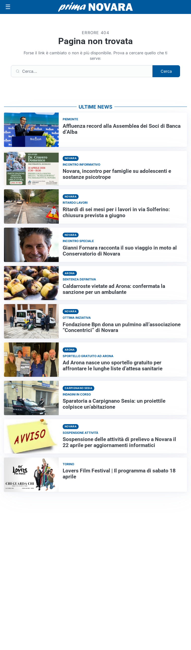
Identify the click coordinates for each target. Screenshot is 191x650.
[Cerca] (82, 71)
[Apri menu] (8, 7)
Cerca (166, 71)
